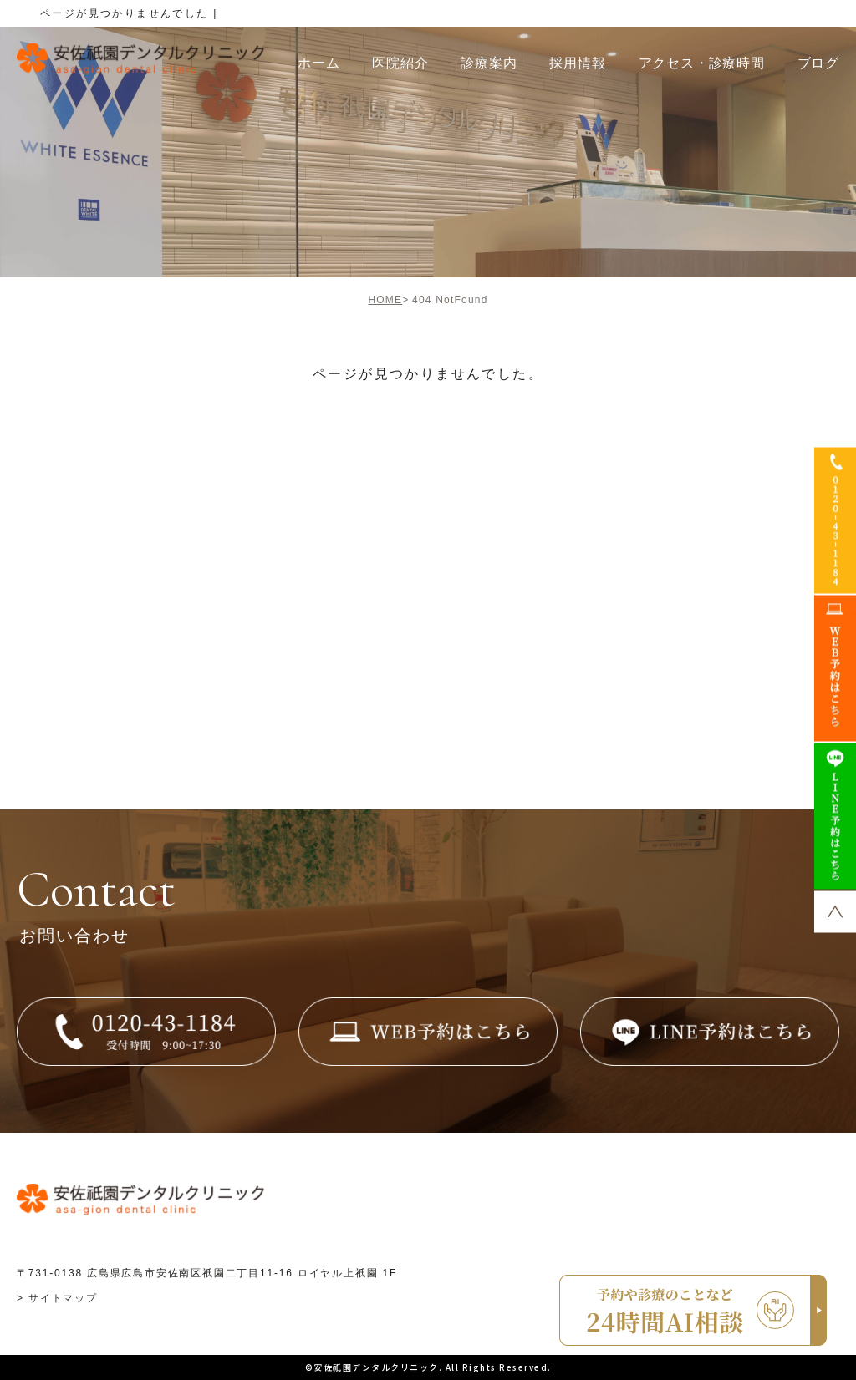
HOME (385, 300)
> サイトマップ (57, 1298)
